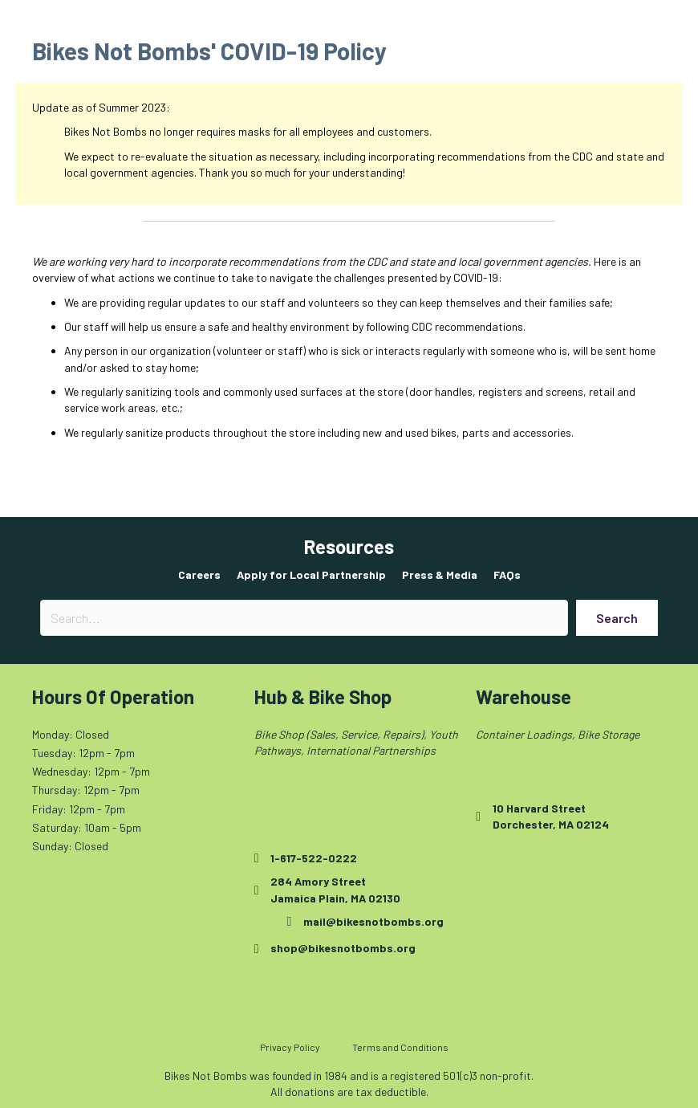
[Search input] (304, 618)
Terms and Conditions (400, 1047)
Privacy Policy (290, 1047)
